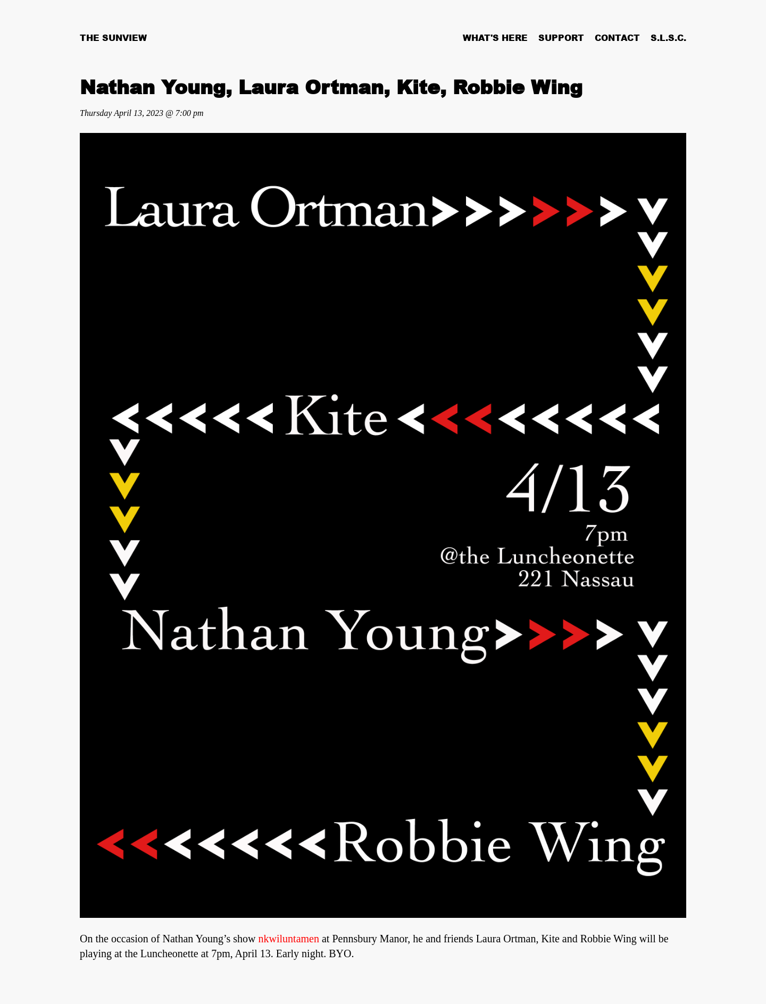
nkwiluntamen (289, 938)
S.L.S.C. (668, 38)
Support (561, 38)
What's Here (495, 38)
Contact (617, 38)
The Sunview (113, 38)
